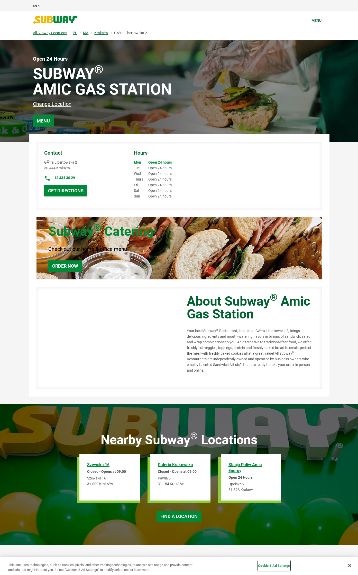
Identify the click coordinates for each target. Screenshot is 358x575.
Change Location (52, 104)
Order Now (65, 266)
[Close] (349, 565)
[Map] (105, 338)
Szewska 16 (98, 464)
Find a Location (179, 516)
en (35, 5)
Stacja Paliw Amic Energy (245, 467)
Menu (316, 20)
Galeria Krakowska (175, 464)
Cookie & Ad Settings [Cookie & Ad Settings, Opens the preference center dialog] (274, 566)
